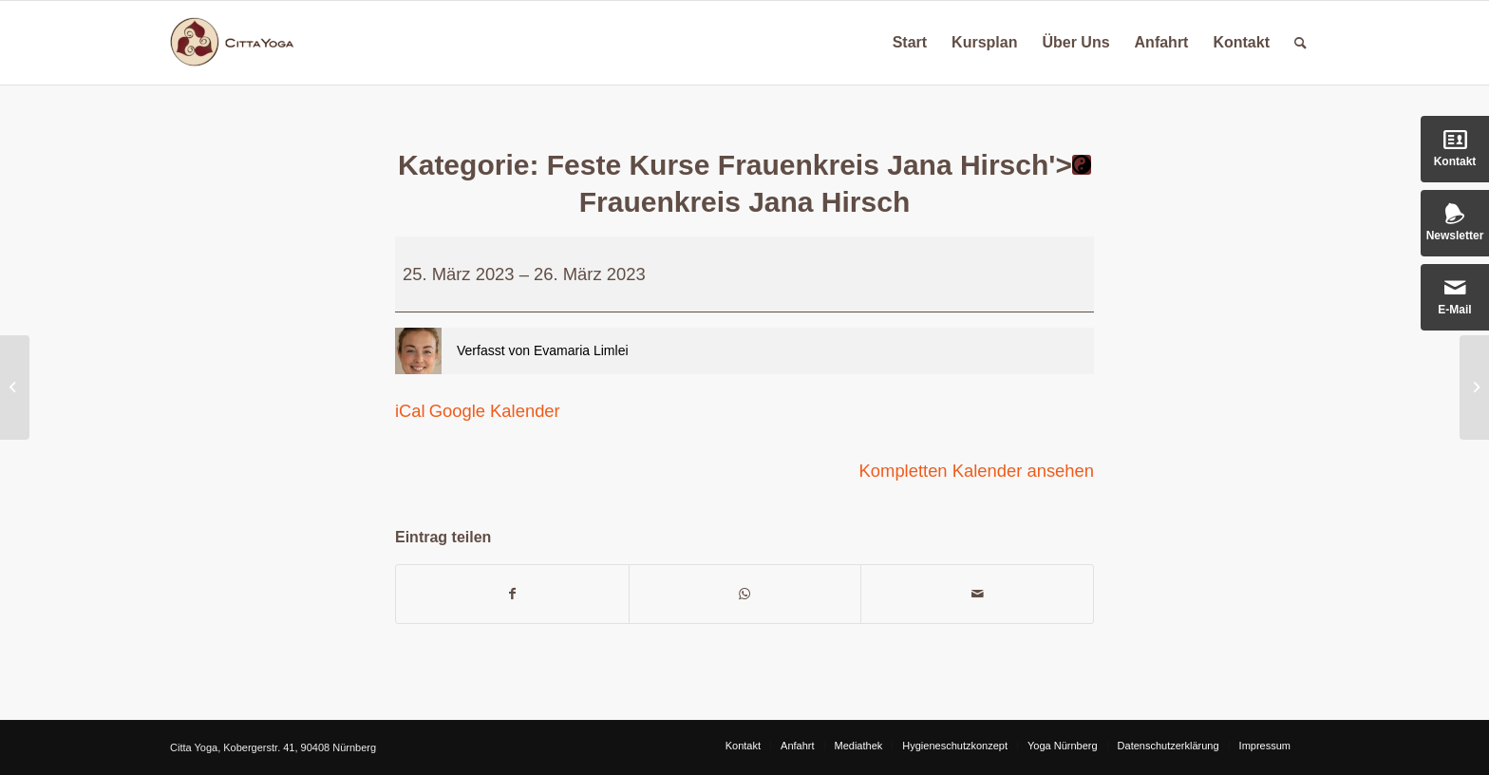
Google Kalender (494, 411)
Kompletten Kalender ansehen (976, 471)
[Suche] (1300, 43)
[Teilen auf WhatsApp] (745, 594)
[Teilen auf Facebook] (512, 594)
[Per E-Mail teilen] (977, 594)
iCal (410, 411)
